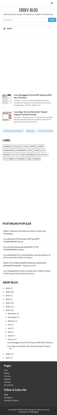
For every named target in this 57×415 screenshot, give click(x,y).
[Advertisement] (28, 64)
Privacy (7, 376)
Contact (7, 382)
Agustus (11, 321)
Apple (25, 146)
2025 (8, 288)
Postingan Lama (45, 131)
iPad (30, 150)
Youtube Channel (11, 400)
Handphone (9, 150)
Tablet (11, 159)
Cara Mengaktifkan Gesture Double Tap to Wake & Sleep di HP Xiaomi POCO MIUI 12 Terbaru (26, 272)
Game (41, 146)
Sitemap (7, 379)
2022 (8, 299)
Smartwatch (42, 155)
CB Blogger (33, 412)
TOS (5, 370)
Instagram (8, 397)
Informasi (21, 150)
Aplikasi (17, 146)
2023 (8, 295)
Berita (33, 146)
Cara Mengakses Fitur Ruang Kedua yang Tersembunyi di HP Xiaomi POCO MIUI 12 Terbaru (27, 256)
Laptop (15, 155)
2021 (8, 303)
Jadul (36, 150)
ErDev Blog (28, 10)
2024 (8, 292)
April (10, 335)
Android (7, 146)
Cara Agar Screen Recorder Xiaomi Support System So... (29, 347)
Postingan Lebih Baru (13, 131)
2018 (8, 354)
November (12, 317)
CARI (52, 20)
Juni (10, 328)
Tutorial (21, 159)
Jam (43, 150)
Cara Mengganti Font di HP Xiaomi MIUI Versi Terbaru (30, 342)
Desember (12, 313)
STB (5, 159)
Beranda (31, 131)
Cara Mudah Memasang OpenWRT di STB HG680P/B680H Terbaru (20, 248)
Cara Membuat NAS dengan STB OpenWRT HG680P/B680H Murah (21, 240)
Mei (9, 332)
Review (30, 155)
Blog (6, 394)
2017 (8, 358)
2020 (8, 306)
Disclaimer (8, 385)
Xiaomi (36, 159)
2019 (8, 310)
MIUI (23, 155)
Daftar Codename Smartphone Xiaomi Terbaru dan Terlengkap (24, 232)
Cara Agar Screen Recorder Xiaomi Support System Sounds (30, 113)
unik (29, 159)
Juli (9, 324)
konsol (7, 155)
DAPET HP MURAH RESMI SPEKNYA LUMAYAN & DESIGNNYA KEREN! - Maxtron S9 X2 (25, 264)
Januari (11, 339)
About (6, 373)
